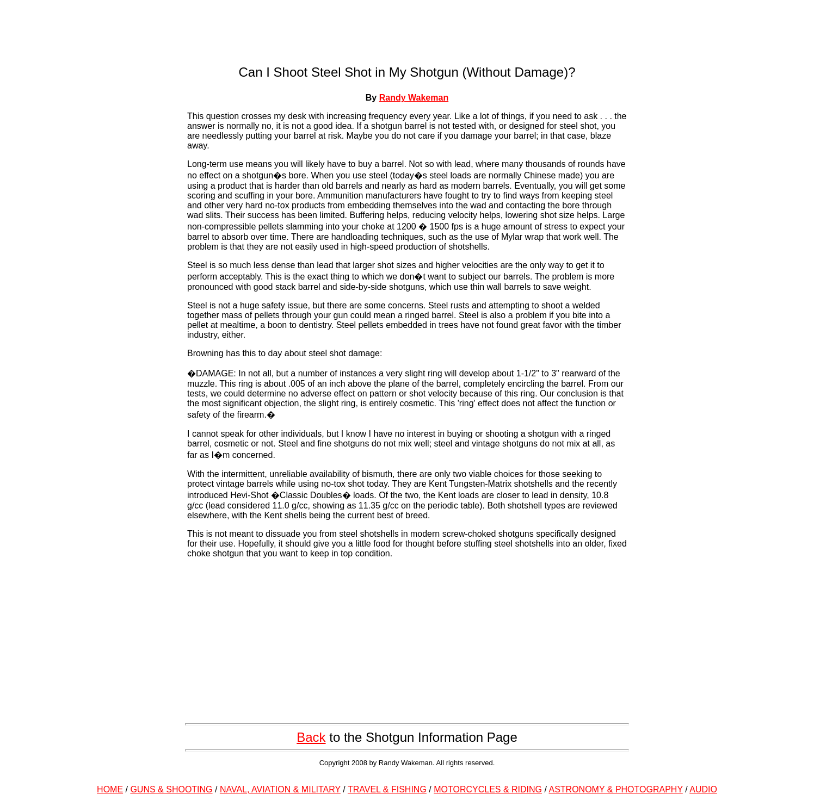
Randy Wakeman (413, 97)
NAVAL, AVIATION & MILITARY (280, 789)
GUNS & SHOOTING (171, 789)
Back (311, 737)
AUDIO (703, 789)
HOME (110, 789)
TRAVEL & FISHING (387, 789)
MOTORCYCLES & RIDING (488, 789)
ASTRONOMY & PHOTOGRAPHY (616, 789)
